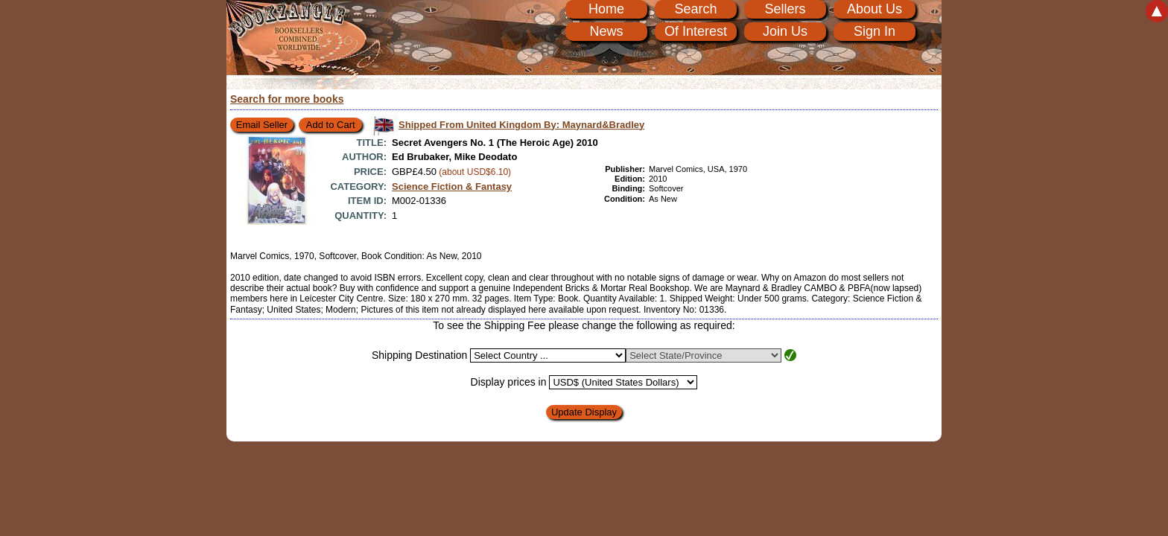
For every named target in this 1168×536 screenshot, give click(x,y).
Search (695, 8)
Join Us (785, 31)
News (606, 31)
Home (606, 8)
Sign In (874, 31)
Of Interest (695, 31)
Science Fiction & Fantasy (452, 186)
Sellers (784, 8)
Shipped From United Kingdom (521, 124)
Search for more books (287, 99)
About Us (874, 8)
